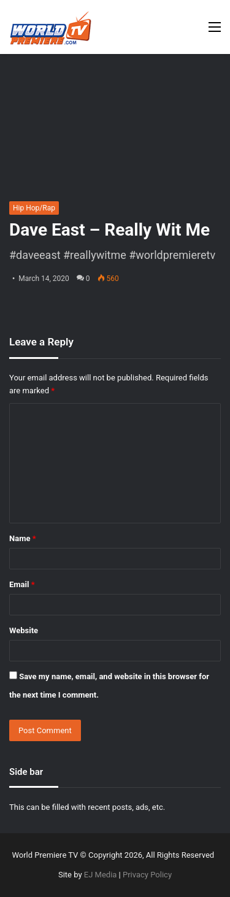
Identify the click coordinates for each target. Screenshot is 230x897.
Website (23, 630)
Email (22, 584)
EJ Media (100, 874)
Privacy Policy (147, 874)
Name (22, 538)
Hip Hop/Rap (34, 208)
